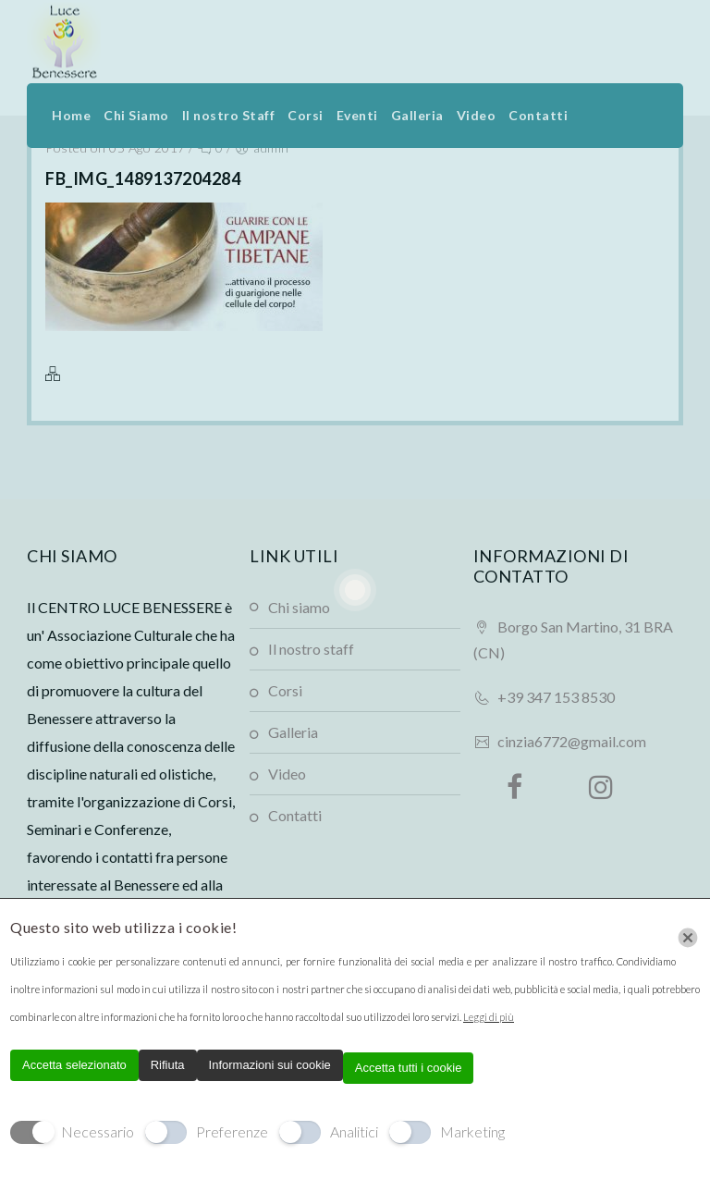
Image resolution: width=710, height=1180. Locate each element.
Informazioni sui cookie (270, 1065)
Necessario (97, 1131)
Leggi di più (488, 1017)
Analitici (354, 1131)
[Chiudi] (688, 938)
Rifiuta (168, 1065)
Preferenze (232, 1131)
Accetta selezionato (74, 1065)
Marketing (472, 1131)
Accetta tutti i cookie (408, 1068)
